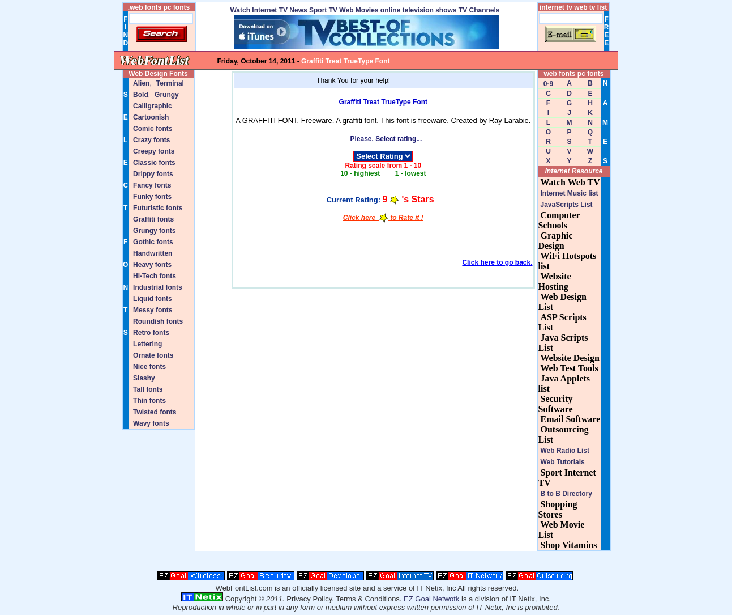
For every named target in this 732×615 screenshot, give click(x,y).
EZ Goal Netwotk (431, 599)
